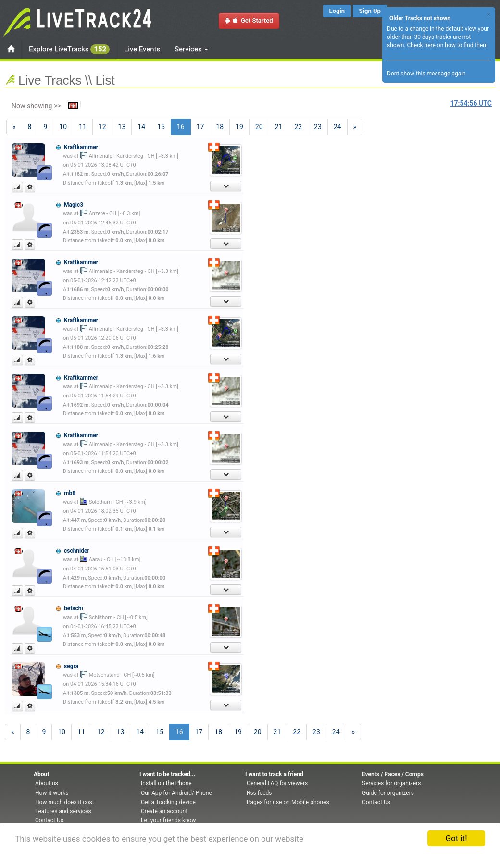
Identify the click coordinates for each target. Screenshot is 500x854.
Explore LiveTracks (69, 49)
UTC (471, 103)
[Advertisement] (399, 195)
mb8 (69, 493)
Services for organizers (391, 783)
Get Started (249, 20)
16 (184, 126)
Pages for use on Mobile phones (288, 802)
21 (279, 127)
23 (318, 127)
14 (141, 127)
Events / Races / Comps (393, 774)
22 (298, 127)
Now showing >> (36, 106)
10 (63, 127)
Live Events (142, 49)
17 (200, 127)
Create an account (164, 811)
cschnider (76, 550)
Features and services (63, 811)
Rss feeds (259, 793)
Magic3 (73, 204)
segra (71, 666)
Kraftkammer (81, 147)
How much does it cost (64, 802)
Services (191, 49)
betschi (73, 608)
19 (239, 127)
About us (46, 783)
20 (259, 127)
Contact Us (49, 820)
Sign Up (370, 10)
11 (83, 127)
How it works (51, 793)
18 (220, 127)
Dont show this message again (426, 73)
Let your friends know (168, 820)
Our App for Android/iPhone (176, 793)
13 (122, 127)
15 (161, 127)
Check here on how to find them (447, 45)
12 (102, 127)
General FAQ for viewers (277, 783)
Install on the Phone (166, 783)
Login (337, 10)
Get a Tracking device (168, 802)
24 (337, 127)
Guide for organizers (388, 793)
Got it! (456, 838)
